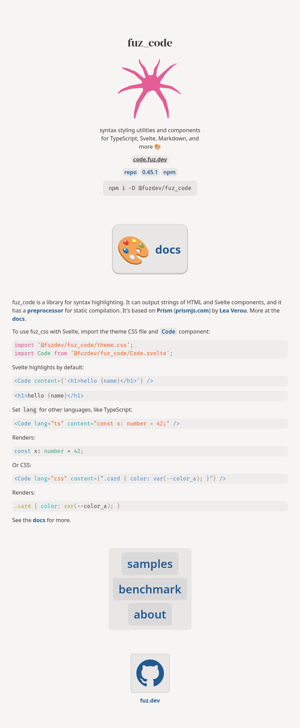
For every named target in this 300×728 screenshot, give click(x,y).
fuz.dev (150, 700)
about (150, 614)
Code (168, 331)
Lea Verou (233, 310)
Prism (165, 310)
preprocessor (45, 310)
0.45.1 (150, 172)
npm (169, 172)
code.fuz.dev (150, 159)
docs (18, 319)
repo (130, 172)
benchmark (150, 589)
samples (150, 563)
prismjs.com (192, 310)
